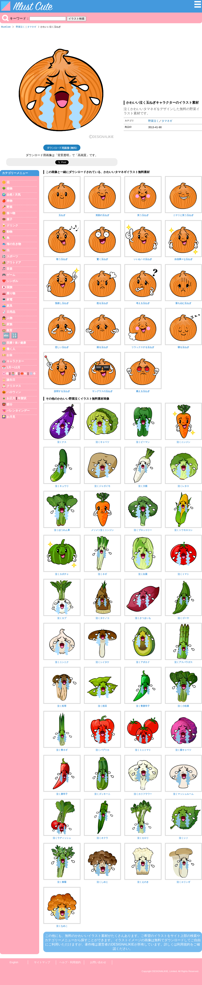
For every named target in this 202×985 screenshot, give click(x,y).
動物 (9, 231)
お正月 (11, 398)
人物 (9, 318)
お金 (9, 355)
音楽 (9, 268)
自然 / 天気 (14, 194)
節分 (9, 404)
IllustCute (6, 27)
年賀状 (22, 398)
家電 (9, 299)
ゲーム (11, 274)
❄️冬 (32, 373)
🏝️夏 (14, 373)
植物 (9, 188)
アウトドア (14, 262)
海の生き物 (14, 244)
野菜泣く (20, 27)
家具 (9, 305)
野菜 (9, 207)
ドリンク (12, 225)
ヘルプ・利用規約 (70, 962)
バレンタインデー (18, 410)
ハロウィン (14, 392)
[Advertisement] (163, 65)
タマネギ (31, 27)
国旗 (9, 287)
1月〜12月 (13, 367)
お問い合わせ (98, 962)
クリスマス (14, 386)
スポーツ (12, 256)
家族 (9, 324)
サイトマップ (42, 962)
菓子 (9, 219)
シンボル (12, 281)
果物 (9, 200)
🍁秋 (23, 373)
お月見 (11, 416)
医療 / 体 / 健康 (16, 342)
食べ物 (11, 213)
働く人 (11, 348)
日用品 (11, 311)
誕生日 (11, 379)
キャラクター (15, 361)
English (14, 962)
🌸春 (5, 373)
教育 (9, 330)
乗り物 (11, 293)
